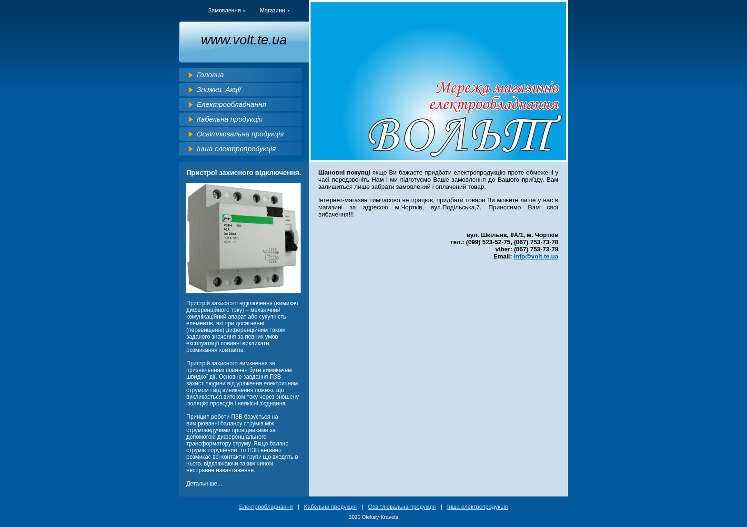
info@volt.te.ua (536, 256)
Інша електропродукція (236, 149)
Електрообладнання (231, 104)
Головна (210, 75)
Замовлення (224, 10)
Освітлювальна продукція (240, 134)
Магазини (272, 10)
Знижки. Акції (219, 89)
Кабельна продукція (229, 119)
